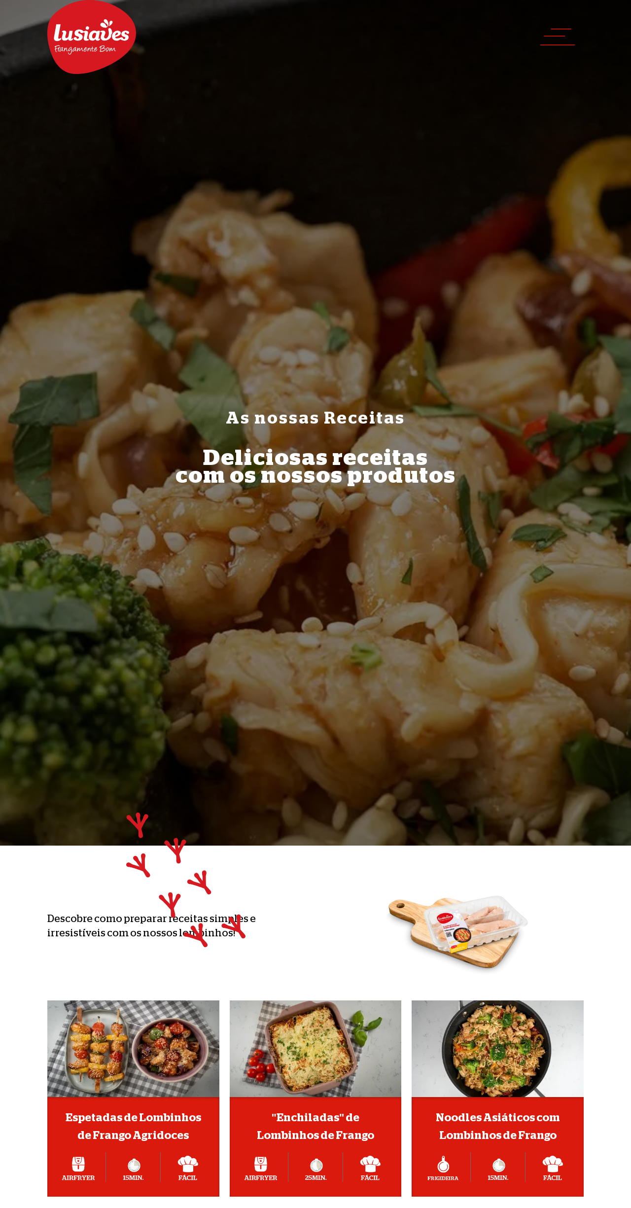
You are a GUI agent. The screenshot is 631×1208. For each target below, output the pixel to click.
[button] (557, 37)
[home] (91, 37)
